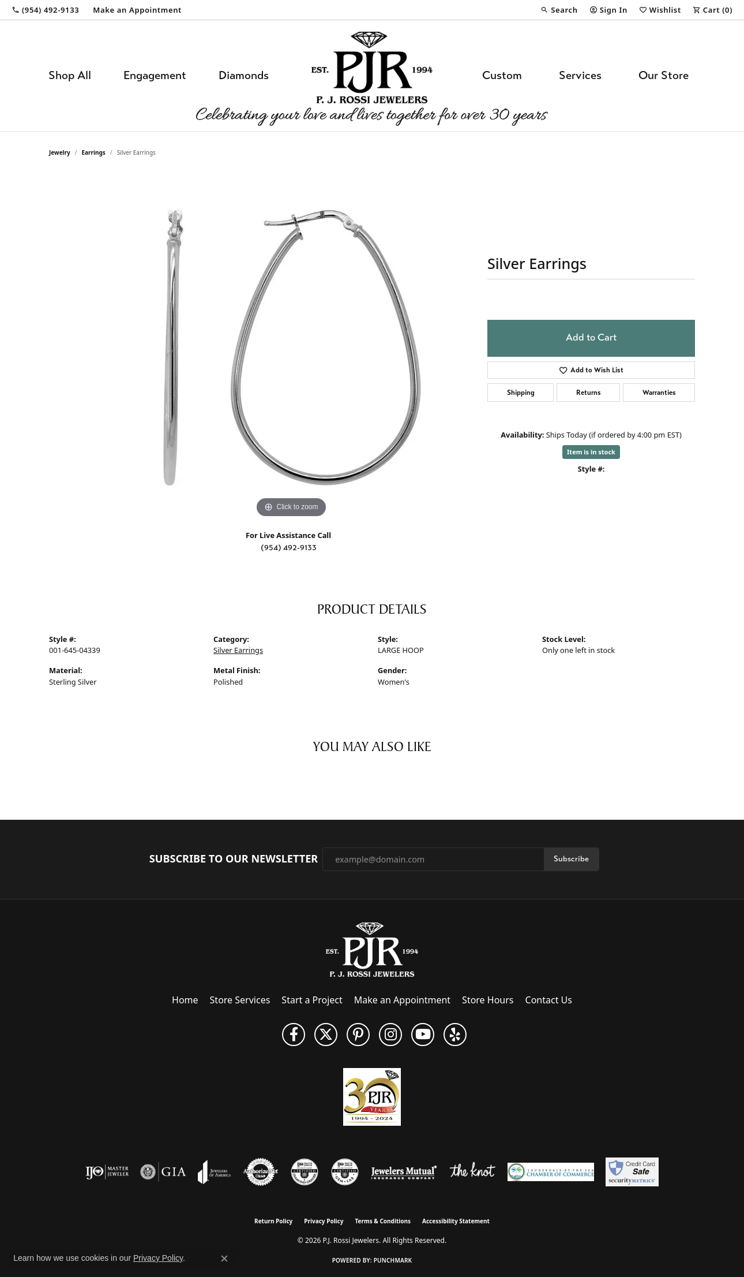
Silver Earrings (238, 650)
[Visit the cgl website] (344, 1171)
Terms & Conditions (383, 1221)
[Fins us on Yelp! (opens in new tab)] (455, 1034)
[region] (291, 347)
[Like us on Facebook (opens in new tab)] (293, 1034)
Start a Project (311, 1000)
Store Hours (487, 1000)
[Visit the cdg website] (304, 1171)
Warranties (659, 393)
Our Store (663, 75)
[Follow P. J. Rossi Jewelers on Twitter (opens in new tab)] (325, 1034)
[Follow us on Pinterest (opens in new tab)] (358, 1034)
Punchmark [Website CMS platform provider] (393, 1260)
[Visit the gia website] (163, 1171)
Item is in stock (591, 451)
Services (580, 75)
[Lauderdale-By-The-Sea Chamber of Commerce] (551, 1172)
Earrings (94, 152)
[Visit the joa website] (214, 1171)
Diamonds (244, 75)
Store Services (240, 1000)
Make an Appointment (402, 1000)
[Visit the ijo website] (107, 1171)
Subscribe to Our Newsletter (233, 859)
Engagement (154, 75)
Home (185, 1000)
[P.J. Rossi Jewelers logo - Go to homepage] (372, 75)
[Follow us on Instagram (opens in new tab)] (390, 1034)
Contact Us (548, 1000)
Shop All (69, 75)
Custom (502, 75)
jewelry (59, 152)
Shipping (521, 393)
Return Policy (273, 1221)
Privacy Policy (323, 1221)
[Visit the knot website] (472, 1171)
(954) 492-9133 (289, 547)
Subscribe (571, 859)
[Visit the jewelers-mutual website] (404, 1171)
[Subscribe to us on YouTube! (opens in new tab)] (422, 1034)
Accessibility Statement (456, 1221)
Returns (588, 393)
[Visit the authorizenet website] (261, 1171)
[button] (558, 10)
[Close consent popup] (224, 1258)
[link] (45, 10)
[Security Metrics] (632, 1171)
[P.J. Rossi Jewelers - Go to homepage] (372, 949)
